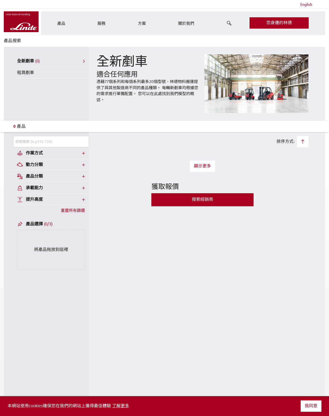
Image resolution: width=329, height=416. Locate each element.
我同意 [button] (311, 406)
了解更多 (120, 406)
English (306, 5)
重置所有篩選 (73, 211)
